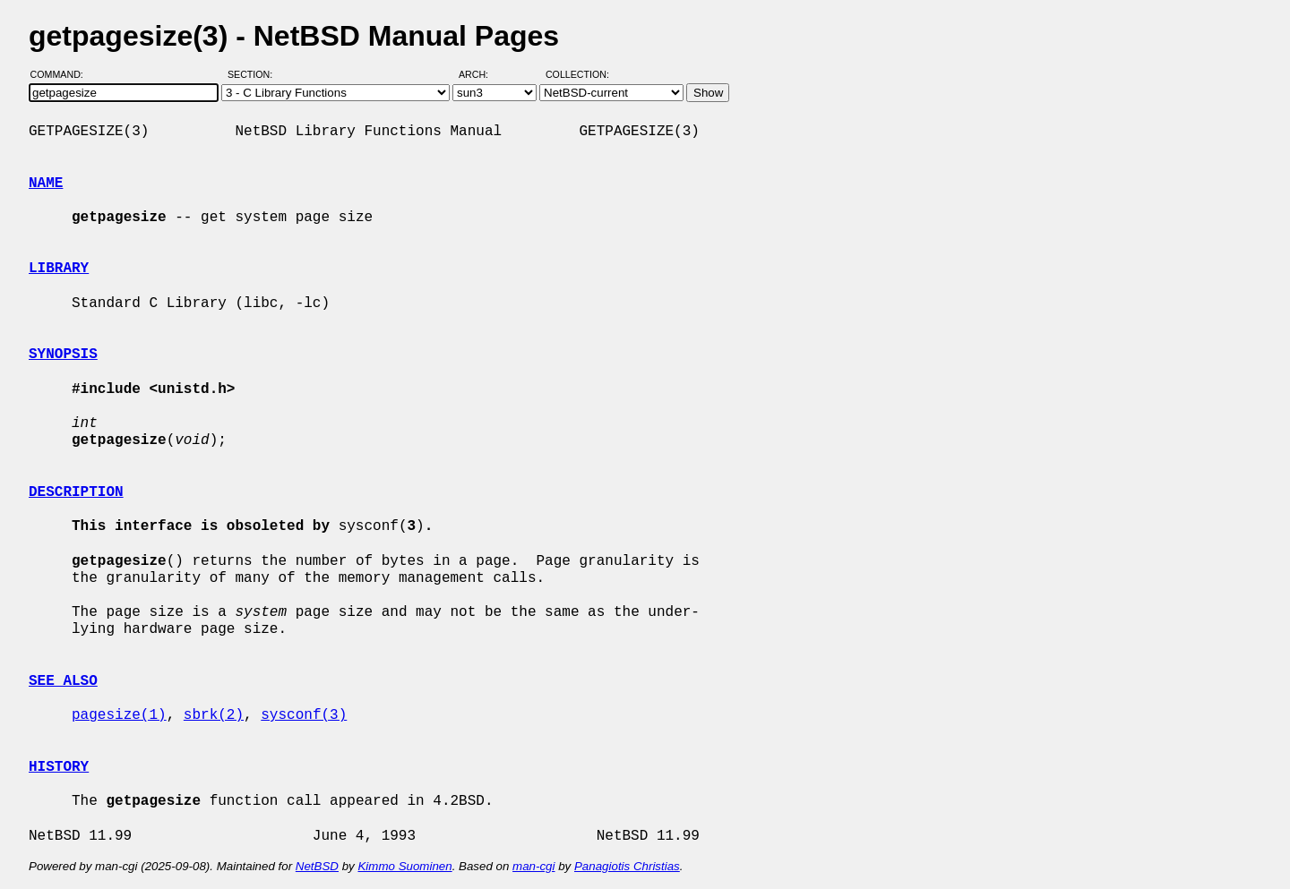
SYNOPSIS (63, 354)
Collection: (577, 74)
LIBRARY (59, 268)
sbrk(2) (214, 715)
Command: (62, 74)
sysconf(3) (304, 715)
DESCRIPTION (76, 492)
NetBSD (317, 866)
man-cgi (533, 866)
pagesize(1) (119, 715)
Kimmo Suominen (404, 866)
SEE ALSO (63, 681)
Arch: (481, 74)
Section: (254, 74)
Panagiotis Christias (627, 866)
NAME (46, 183)
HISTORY (59, 767)
